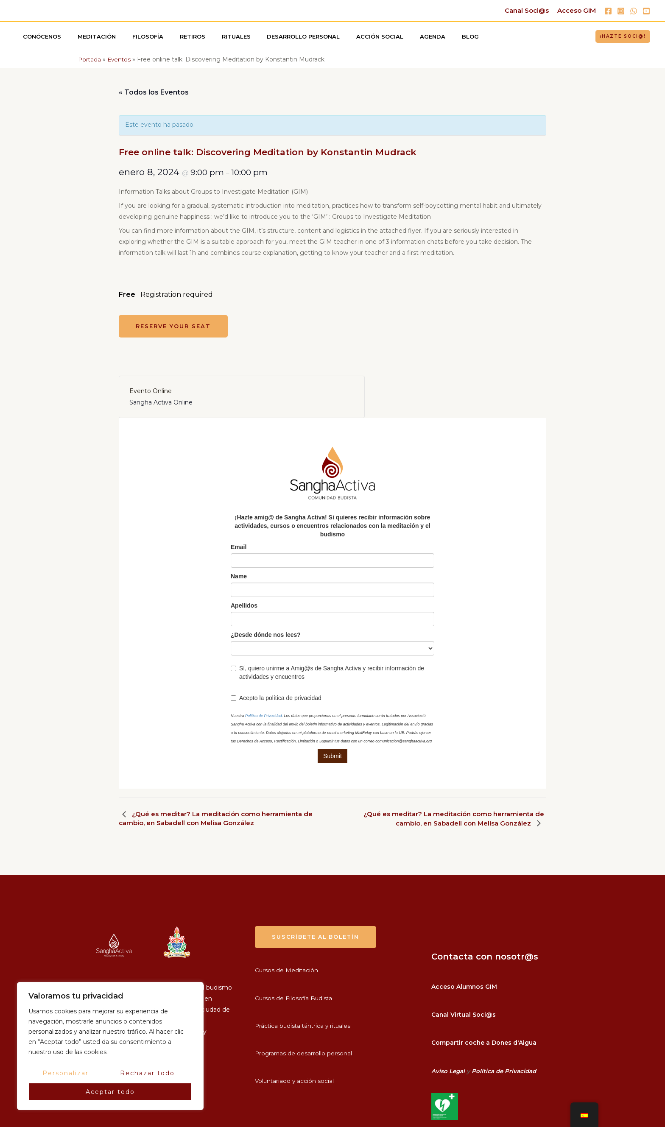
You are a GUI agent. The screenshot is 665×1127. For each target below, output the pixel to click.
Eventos (120, 59)
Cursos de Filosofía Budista (294, 998)
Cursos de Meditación (287, 970)
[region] (110, 1046)
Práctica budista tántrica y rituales (304, 1025)
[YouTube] (646, 11)
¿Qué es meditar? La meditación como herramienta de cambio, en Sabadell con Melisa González (214, 818)
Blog (424, 36)
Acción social (344, 36)
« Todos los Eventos (154, 92)
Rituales (211, 36)
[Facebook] (608, 11)
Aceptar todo (110, 1092)
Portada (90, 59)
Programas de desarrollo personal (304, 1053)
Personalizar (65, 1073)
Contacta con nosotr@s (484, 956)
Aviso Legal (448, 1070)
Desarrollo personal (273, 36)
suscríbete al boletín (317, 937)
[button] (622, 36)
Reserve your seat (173, 326)
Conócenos (39, 36)
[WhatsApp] (633, 11)
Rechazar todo (147, 1073)
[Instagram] (621, 11)
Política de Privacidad (505, 1070)
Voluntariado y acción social (295, 1081)
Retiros (173, 36)
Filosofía (134, 36)
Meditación (89, 36)
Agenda (392, 36)
